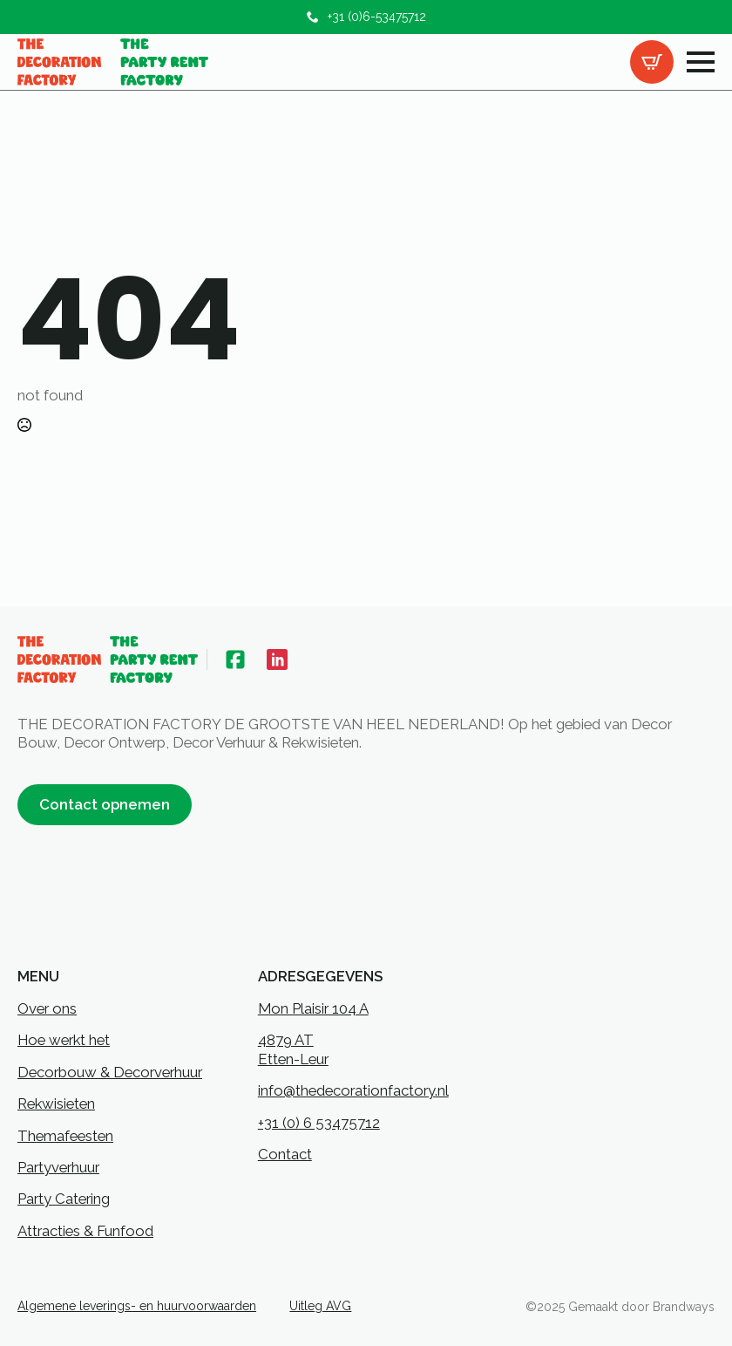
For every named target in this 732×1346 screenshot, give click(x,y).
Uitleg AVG (320, 1306)
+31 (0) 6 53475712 (319, 1122)
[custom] (235, 659)
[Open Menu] (701, 62)
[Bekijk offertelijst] (652, 62)
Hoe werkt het (63, 1040)
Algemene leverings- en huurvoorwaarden (136, 1306)
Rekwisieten (56, 1103)
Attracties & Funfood (85, 1231)
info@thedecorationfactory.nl (353, 1090)
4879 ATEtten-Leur (293, 1049)
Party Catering (63, 1198)
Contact (285, 1154)
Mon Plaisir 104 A (313, 1008)
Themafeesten (65, 1135)
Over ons (47, 1008)
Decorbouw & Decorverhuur (109, 1072)
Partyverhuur (58, 1167)
